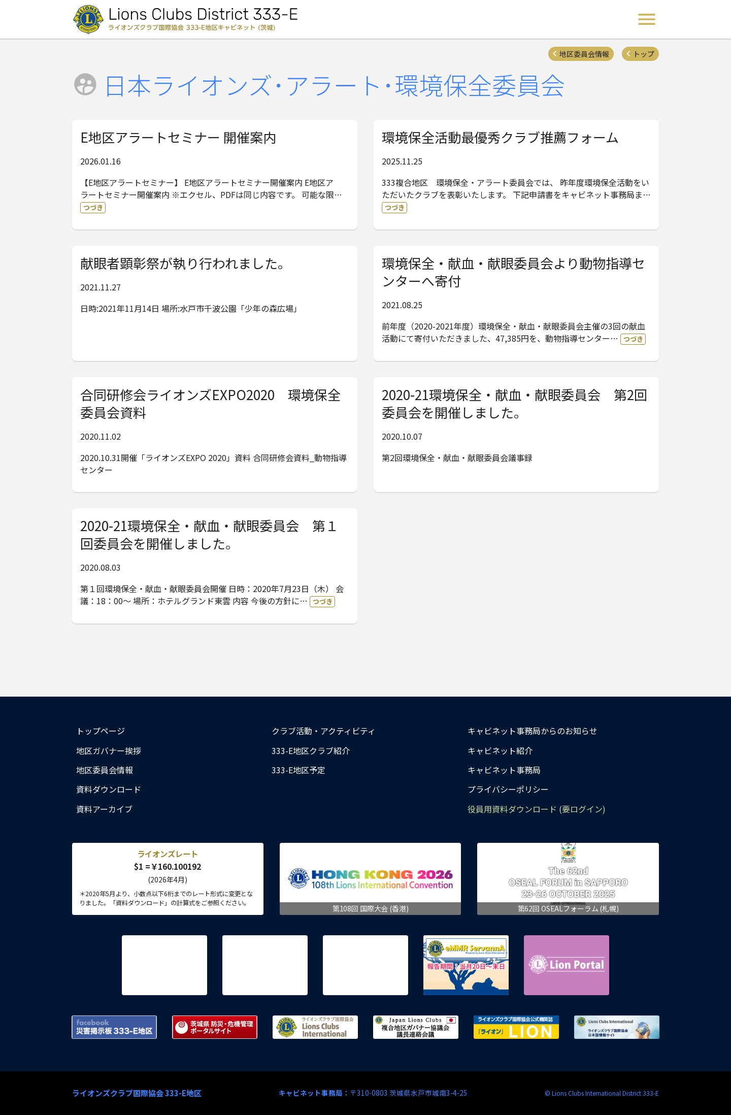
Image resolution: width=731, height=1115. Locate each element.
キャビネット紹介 (500, 750)
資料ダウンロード (108, 789)
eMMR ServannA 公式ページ (466, 965)
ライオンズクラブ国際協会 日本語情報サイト (616, 1027)
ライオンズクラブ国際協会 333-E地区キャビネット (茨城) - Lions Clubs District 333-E (188, 19)
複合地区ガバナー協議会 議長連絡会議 (415, 1027)
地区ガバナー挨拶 (108, 750)
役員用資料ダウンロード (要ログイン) (537, 809)
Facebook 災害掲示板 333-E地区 (114, 1027)
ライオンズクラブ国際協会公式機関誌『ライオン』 (516, 1027)
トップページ (100, 731)
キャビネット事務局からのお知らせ (532, 731)
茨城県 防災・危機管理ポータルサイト (214, 1027)
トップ (643, 54)
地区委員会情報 (584, 54)
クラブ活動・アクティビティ (324, 731)
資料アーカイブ (104, 809)
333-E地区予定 (298, 770)
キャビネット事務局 (504, 770)
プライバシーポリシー (508, 789)
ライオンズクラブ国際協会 (315, 1027)
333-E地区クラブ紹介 (311, 750)
